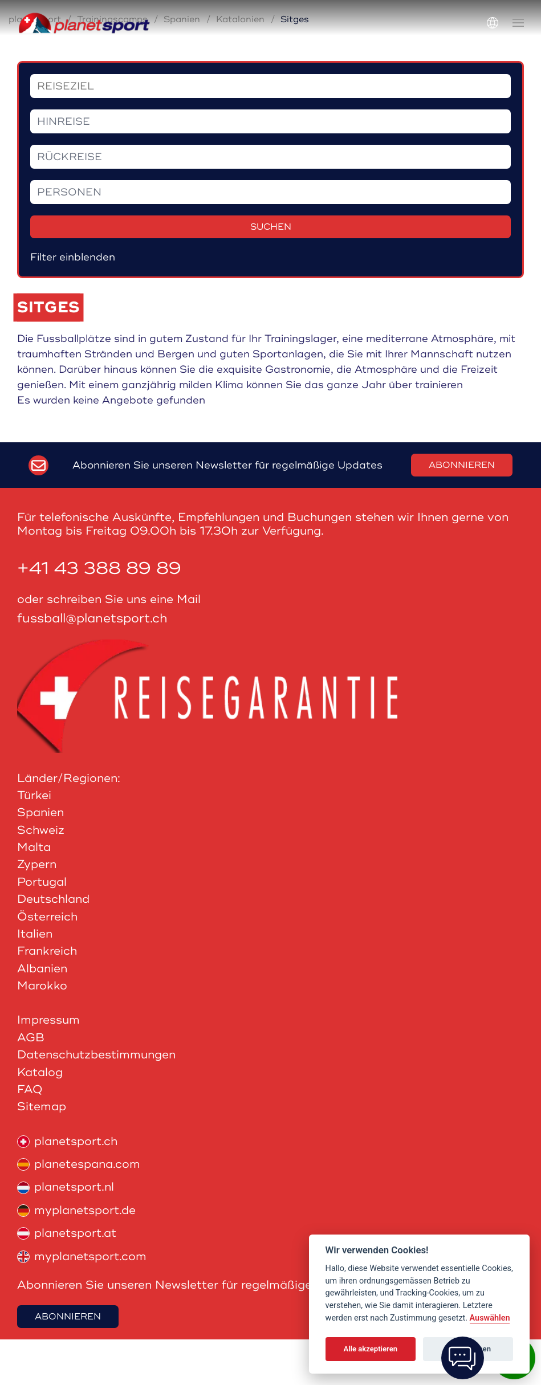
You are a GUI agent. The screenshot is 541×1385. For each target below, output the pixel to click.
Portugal (42, 927)
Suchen (270, 272)
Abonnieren (462, 510)
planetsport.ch (67, 1187)
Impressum (48, 1065)
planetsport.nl (65, 1232)
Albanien (42, 1014)
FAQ (30, 1135)
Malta (34, 893)
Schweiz (40, 876)
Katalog (40, 1118)
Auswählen (490, 1318)
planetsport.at (66, 1279)
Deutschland (53, 945)
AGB (30, 1083)
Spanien (182, 65)
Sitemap (41, 1152)
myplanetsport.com (82, 1302)
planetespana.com (78, 1210)
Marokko (42, 1031)
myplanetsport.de (76, 1256)
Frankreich (47, 996)
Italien (34, 979)
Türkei (34, 841)
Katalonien (240, 65)
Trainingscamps (112, 65)
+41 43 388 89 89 (99, 614)
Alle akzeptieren (370, 1349)
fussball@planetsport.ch (92, 664)
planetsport (35, 65)
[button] (518, 23)
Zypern (36, 910)
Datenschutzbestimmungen (96, 1100)
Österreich (47, 962)
